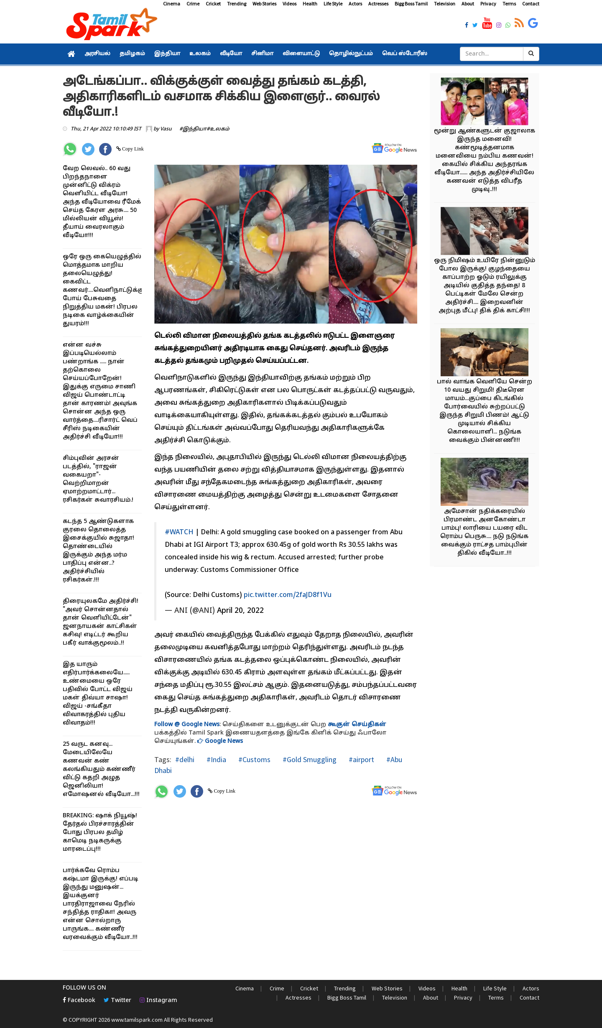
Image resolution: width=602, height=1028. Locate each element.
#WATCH (179, 532)
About (468, 3)
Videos (289, 3)
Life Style (333, 3)
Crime (192, 3)
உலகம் (200, 54)
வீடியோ (231, 54)
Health (310, 3)
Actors (355, 3)
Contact (530, 3)
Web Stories (264, 3)
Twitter (117, 1000)
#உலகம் (218, 129)
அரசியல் (97, 54)
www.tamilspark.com (137, 1019)
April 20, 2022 (240, 611)
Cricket (213, 3)
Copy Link (132, 148)
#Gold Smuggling (309, 759)
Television (444, 3)
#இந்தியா (193, 129)
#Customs (253, 759)
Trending (236, 3)
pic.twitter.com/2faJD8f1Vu (288, 595)
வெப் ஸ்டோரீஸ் (404, 54)
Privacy (488, 3)
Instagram (158, 1000)
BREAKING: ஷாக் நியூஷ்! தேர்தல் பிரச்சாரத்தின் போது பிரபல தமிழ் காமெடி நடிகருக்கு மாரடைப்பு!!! (100, 832)
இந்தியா (167, 54)
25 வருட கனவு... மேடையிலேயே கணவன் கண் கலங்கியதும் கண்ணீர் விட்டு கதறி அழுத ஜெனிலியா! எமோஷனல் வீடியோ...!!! (101, 769)
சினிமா (262, 54)
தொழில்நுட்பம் (351, 54)
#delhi (184, 759)
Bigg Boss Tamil (411, 3)
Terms (509, 3)
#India (215, 759)
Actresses (378, 3)
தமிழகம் (132, 54)
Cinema (171, 3)
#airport (360, 759)
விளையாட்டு (301, 54)
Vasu (166, 129)
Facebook (79, 1000)
